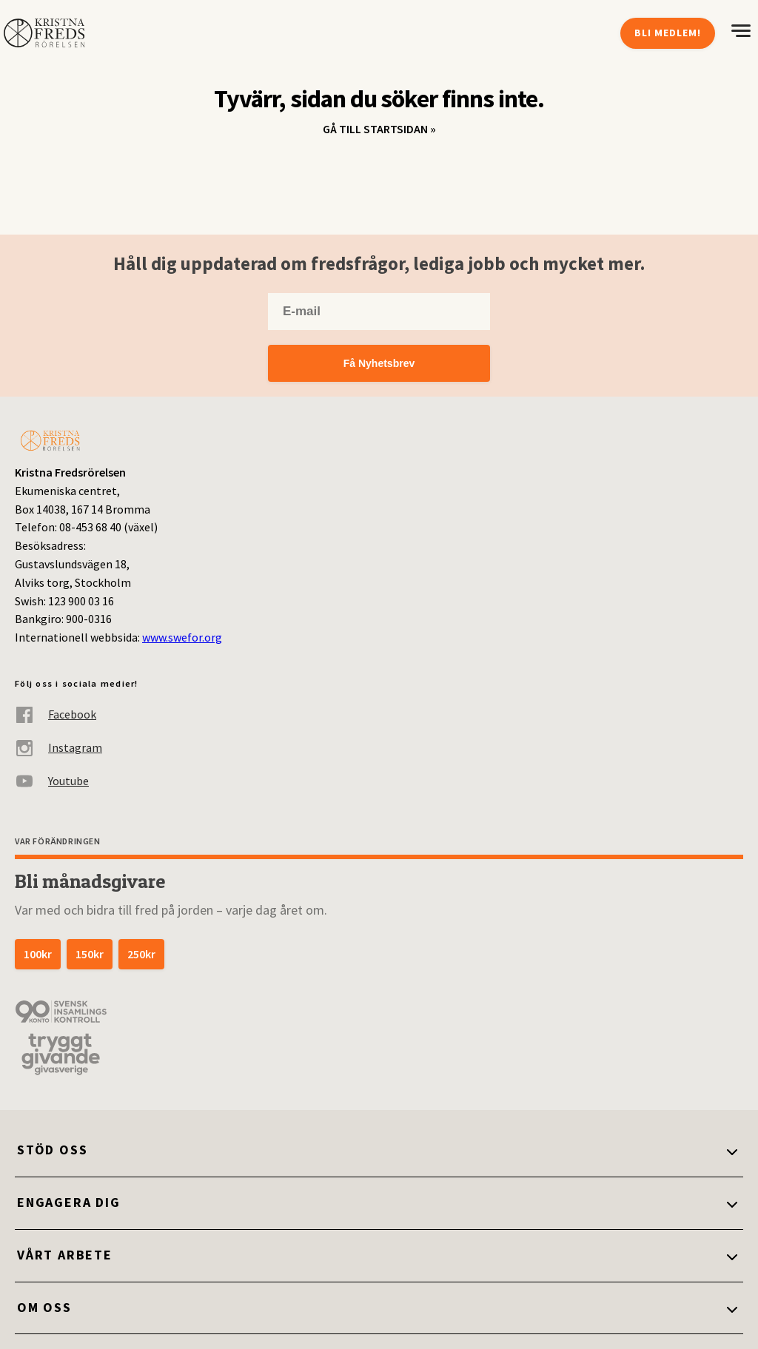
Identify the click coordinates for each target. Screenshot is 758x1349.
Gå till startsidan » (379, 128)
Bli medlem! (667, 32)
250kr (141, 953)
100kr (38, 953)
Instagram (58, 748)
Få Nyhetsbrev (379, 363)
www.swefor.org (182, 637)
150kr (90, 953)
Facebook (55, 714)
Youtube (52, 781)
